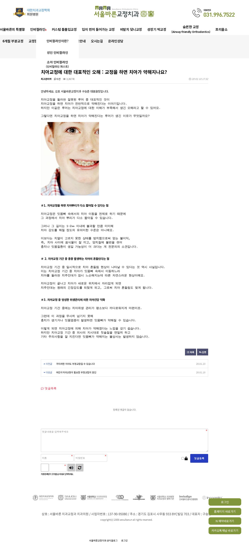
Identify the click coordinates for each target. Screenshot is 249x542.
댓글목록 (48, 388)
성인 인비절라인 (57, 52)
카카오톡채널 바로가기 (224, 530)
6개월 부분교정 (13, 40)
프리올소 (221, 29)
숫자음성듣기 (71, 467)
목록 (190, 352)
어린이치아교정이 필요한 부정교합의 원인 (76, 372)
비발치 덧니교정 (131, 29)
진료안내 (80, 40)
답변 (202, 352)
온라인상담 (115, 40)
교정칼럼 (36, 40)
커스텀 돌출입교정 (64, 29)
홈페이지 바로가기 (225, 511)
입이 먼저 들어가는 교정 (98, 29)
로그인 (225, 502)
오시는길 (97, 40)
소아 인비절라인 (57, 64)
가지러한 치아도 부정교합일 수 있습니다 (75, 363)
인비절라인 (38, 29)
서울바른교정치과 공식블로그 (103, 540)
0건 (57, 78)
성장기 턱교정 (156, 29)
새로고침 (79, 467)
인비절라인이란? (57, 40)
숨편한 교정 (190, 29)
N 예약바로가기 (225, 521)
